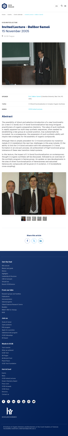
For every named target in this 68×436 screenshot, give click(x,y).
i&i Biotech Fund (7, 358)
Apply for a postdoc (8, 330)
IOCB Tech (5, 353)
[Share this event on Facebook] (27, 240)
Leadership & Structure (9, 276)
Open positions (7, 324)
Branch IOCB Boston (8, 284)
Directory (5, 391)
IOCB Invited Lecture (9, 22)
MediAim (4, 307)
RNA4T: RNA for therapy (9, 310)
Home (3, 14)
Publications (6, 296)
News (3, 376)
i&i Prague (5, 355)
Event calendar (18, 14)
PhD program (6, 327)
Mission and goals (7, 268)
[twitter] (8, 401)
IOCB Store (5, 389)
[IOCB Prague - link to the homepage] (8, 6)
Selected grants (7, 302)
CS (56, 6)
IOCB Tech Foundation (9, 363)
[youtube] (23, 401)
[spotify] (28, 401)
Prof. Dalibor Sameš (35, 96)
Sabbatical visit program (9, 332)
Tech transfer (6, 347)
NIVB (3, 312)
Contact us (5, 394)
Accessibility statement (11, 428)
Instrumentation (7, 299)
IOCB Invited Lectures (35, 109)
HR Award (5, 338)
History (4, 271)
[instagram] (18, 401)
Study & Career (7, 322)
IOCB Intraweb (6, 386)
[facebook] (3, 401)
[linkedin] (13, 401)
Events (10, 14)
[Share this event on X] (34, 240)
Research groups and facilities (11, 294)
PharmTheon (6, 361)
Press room (5, 383)
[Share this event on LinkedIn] (40, 240)
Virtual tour (5, 281)
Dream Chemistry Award (9, 381)
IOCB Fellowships (7, 335)
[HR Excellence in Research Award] (9, 411)
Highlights (5, 273)
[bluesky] (33, 401)
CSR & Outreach (7, 279)
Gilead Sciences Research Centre (12, 304)
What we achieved (7, 350)
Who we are (5, 265)
